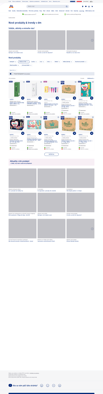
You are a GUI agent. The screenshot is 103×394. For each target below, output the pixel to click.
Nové (10, 11)
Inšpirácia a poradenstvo (35, 1)
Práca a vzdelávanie (16, 1)
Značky (13, 11)
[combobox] (47, 6)
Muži (44, 11)
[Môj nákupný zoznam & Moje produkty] (86, 6)
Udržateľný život (44, 1)
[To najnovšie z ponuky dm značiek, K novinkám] (51, 180)
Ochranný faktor (26, 65)
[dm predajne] (83, 6)
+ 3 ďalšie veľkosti (13, 137)
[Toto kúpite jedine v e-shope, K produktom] (80, 180)
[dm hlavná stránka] (11, 6)
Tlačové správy (25, 1)
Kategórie (12, 61)
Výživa (52, 11)
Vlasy (40, 11)
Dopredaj (76, 11)
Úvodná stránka (12, 17)
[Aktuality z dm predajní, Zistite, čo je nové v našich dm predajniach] (51, 162)
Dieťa (56, 11)
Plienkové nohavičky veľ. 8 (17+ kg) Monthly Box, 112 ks (51, 141)
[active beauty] (72, 1)
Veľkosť (56, 61)
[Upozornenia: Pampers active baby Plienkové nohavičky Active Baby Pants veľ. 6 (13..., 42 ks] (82, 110)
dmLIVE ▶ (81, 11)
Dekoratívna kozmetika (22, 11)
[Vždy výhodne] (79, 1)
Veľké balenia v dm (89, 11)
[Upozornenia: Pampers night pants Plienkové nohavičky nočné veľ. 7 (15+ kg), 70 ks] (13, 145)
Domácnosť (61, 11)
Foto (72, 11)
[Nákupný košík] (92, 6)
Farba (48, 61)
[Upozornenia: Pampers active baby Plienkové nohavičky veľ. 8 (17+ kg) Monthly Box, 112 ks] (47, 145)
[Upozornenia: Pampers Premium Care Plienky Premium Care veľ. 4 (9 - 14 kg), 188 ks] (64, 145)
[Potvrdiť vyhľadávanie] (66, 6)
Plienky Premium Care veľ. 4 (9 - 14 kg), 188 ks (68, 141)
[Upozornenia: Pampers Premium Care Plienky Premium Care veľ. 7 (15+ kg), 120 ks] (64, 110)
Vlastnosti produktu (80, 61)
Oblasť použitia (13, 65)
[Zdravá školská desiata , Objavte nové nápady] (80, 230)
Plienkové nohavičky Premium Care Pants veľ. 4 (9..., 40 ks (34, 140)
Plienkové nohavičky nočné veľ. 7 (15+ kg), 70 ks (16, 141)
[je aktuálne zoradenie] (89, 78)
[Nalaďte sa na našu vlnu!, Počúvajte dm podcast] (80, 42)
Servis (50, 1)
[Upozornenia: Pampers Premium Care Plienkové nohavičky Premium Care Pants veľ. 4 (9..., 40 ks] (30, 145)
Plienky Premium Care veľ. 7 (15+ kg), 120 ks (68, 106)
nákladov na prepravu (34, 373)
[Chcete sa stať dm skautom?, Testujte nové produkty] (51, 42)
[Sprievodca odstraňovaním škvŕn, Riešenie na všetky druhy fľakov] (51, 230)
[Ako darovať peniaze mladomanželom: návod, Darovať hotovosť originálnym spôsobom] (22, 230)
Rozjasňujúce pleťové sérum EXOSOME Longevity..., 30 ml (34, 103)
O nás (10, 1)
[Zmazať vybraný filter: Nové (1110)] (13, 70)
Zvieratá (67, 11)
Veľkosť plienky (66, 61)
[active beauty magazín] (91, 1)
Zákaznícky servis (56, 1)
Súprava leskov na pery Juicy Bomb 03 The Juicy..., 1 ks (51, 104)
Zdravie (48, 11)
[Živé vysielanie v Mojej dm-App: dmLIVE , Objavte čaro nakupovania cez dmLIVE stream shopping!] (22, 204)
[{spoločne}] (85, 1)
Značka (33, 61)
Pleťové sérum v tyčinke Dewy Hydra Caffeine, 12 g (17, 103)
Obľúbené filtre (23, 61)
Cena (41, 61)
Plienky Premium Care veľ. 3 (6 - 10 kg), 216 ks (85, 141)
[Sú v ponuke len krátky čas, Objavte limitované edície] (22, 180)
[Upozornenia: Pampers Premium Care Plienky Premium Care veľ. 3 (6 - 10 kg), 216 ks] (82, 145)
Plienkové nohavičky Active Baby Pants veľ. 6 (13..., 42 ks (86, 104)
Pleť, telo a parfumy (33, 11)
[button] (41, 385)
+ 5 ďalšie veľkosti (65, 102)
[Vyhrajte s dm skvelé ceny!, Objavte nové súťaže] (22, 42)
